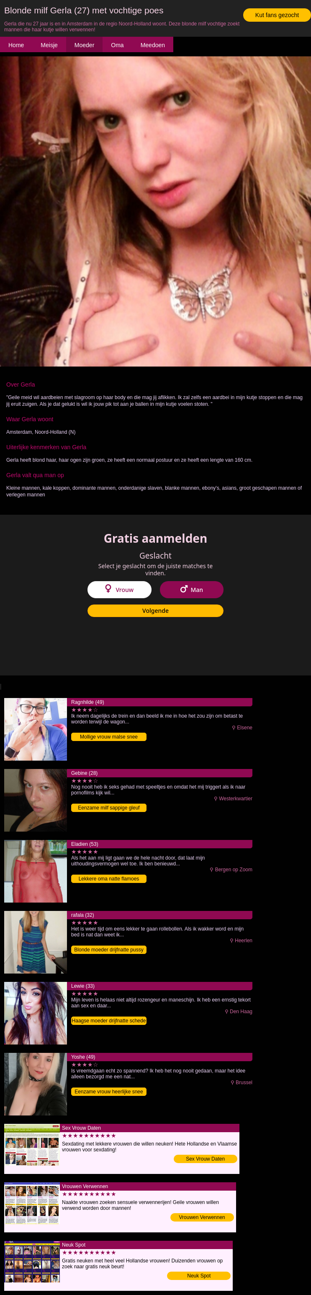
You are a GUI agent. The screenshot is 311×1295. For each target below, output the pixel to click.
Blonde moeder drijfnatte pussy (108, 950)
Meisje (49, 45)
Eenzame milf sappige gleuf (108, 808)
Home (16, 45)
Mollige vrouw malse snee (109, 737)
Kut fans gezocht (277, 15)
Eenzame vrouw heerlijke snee (109, 1092)
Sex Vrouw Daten (205, 1159)
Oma (117, 45)
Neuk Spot (199, 1276)
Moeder (84, 45)
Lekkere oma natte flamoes (109, 879)
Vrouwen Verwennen (202, 1217)
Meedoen (153, 45)
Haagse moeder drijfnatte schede (109, 1021)
